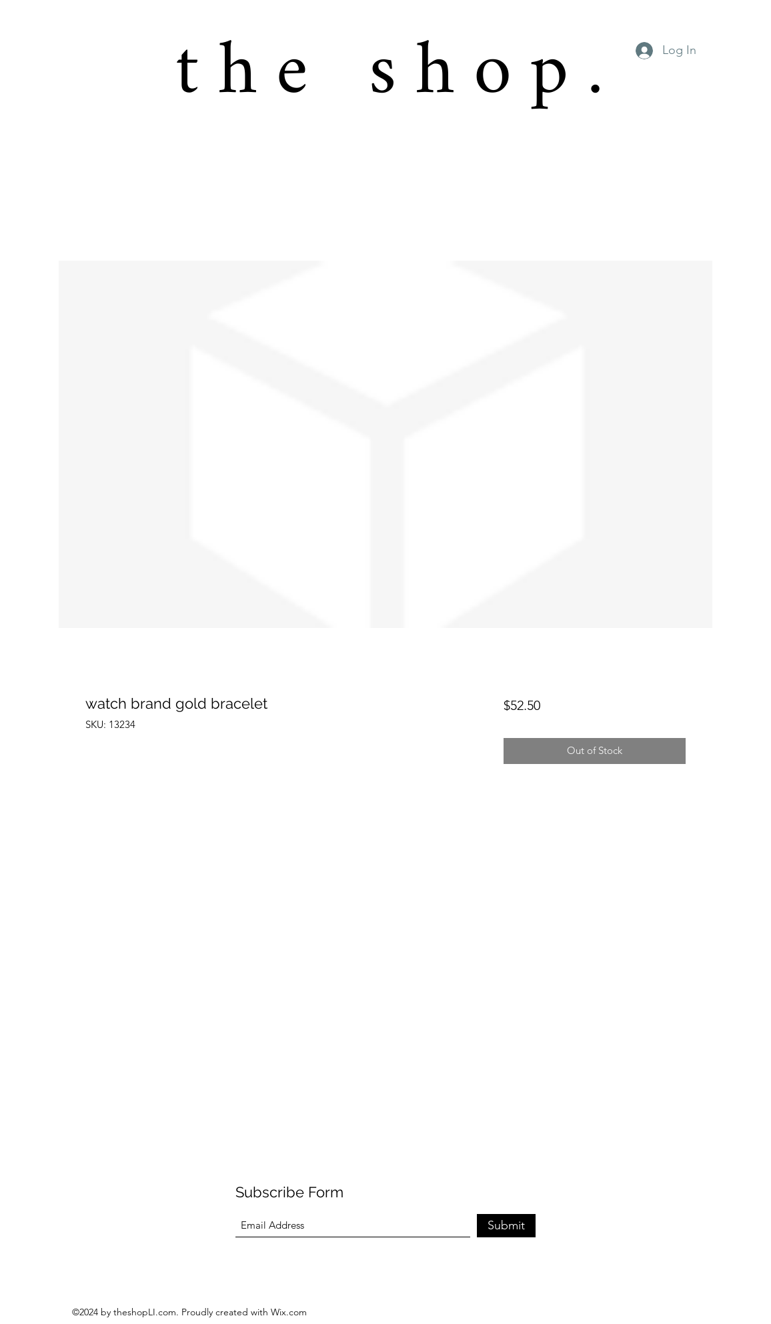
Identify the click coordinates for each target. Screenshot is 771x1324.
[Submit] (506, 1225)
